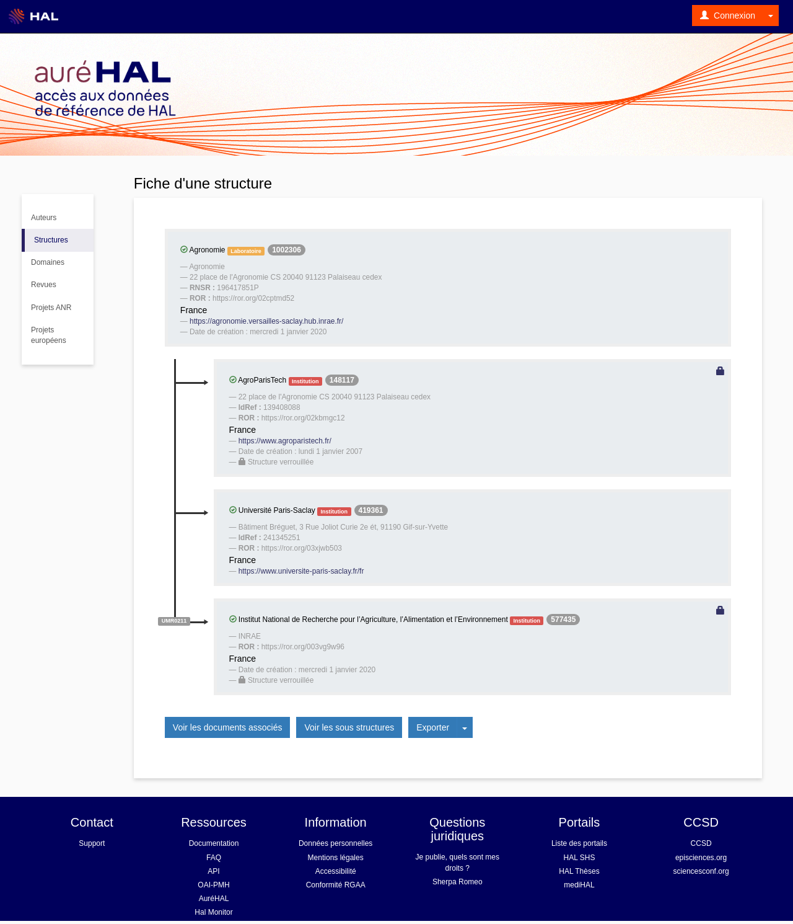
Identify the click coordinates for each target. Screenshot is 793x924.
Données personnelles (335, 843)
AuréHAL (214, 898)
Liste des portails (579, 843)
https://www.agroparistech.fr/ (285, 441)
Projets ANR (51, 307)
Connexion (727, 15)
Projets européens (48, 335)
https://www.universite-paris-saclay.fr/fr (301, 571)
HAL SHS (579, 857)
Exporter (432, 727)
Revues (43, 284)
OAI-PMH (213, 885)
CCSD (701, 843)
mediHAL (579, 885)
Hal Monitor (213, 912)
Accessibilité (335, 871)
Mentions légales (336, 857)
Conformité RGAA (336, 885)
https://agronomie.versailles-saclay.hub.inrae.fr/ (266, 321)
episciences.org (701, 857)
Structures (51, 240)
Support (92, 843)
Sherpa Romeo (457, 881)
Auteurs (43, 217)
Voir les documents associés (228, 727)
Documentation (214, 843)
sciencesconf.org (701, 871)
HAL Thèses (579, 871)
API (213, 871)
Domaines (47, 262)
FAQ (213, 857)
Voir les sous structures (349, 727)
